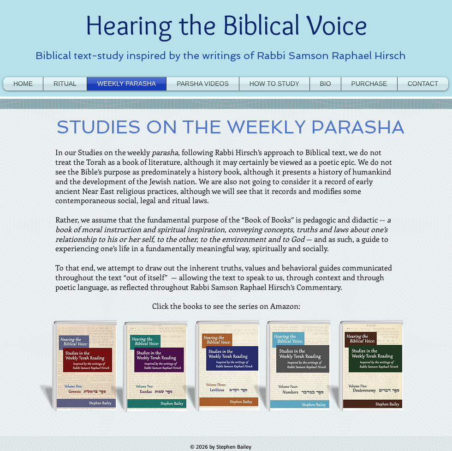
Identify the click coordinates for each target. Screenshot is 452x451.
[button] (274, 83)
